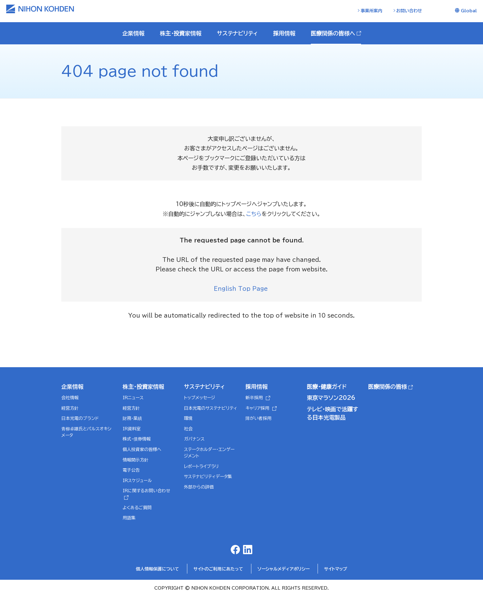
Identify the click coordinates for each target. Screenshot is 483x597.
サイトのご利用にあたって (218, 569)
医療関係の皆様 (387, 387)
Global (469, 11)
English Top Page (242, 289)
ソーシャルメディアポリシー (284, 569)
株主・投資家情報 (143, 387)
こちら (254, 214)
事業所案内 (371, 11)
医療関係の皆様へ (333, 33)
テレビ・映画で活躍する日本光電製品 (332, 413)
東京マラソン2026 (331, 398)
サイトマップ (335, 569)
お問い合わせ (409, 11)
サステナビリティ (204, 387)
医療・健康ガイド (327, 387)
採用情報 (257, 387)
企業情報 (72, 387)
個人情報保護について (157, 569)
